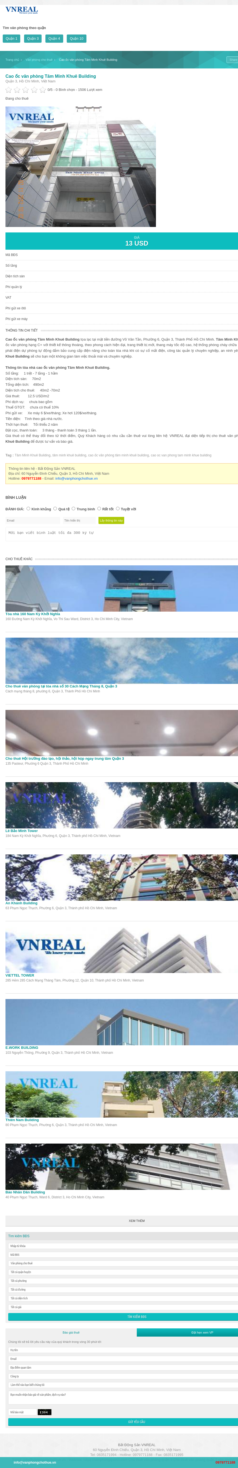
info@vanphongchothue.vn (76, 478)
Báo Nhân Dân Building (25, 1194)
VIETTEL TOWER (19, 977)
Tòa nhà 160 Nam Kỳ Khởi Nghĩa (32, 616)
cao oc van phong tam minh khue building (181, 455)
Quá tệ (63, 509)
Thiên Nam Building (22, 1121)
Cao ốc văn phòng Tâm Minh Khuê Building (50, 76)
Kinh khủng (41, 509)
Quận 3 (33, 38)
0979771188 (225, 1462)
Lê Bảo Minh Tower (21, 832)
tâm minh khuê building (69, 455)
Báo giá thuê (71, 1334)
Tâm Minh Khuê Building (33, 455)
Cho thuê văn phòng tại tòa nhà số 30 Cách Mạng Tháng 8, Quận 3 (61, 688)
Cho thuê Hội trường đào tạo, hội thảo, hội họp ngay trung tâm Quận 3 (64, 760)
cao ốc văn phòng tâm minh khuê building (118, 455)
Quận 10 (76, 38)
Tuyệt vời (128, 509)
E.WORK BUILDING (21, 1049)
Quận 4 (54, 38)
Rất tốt (108, 509)
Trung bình (86, 509)
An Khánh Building (21, 905)
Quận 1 (11, 38)
